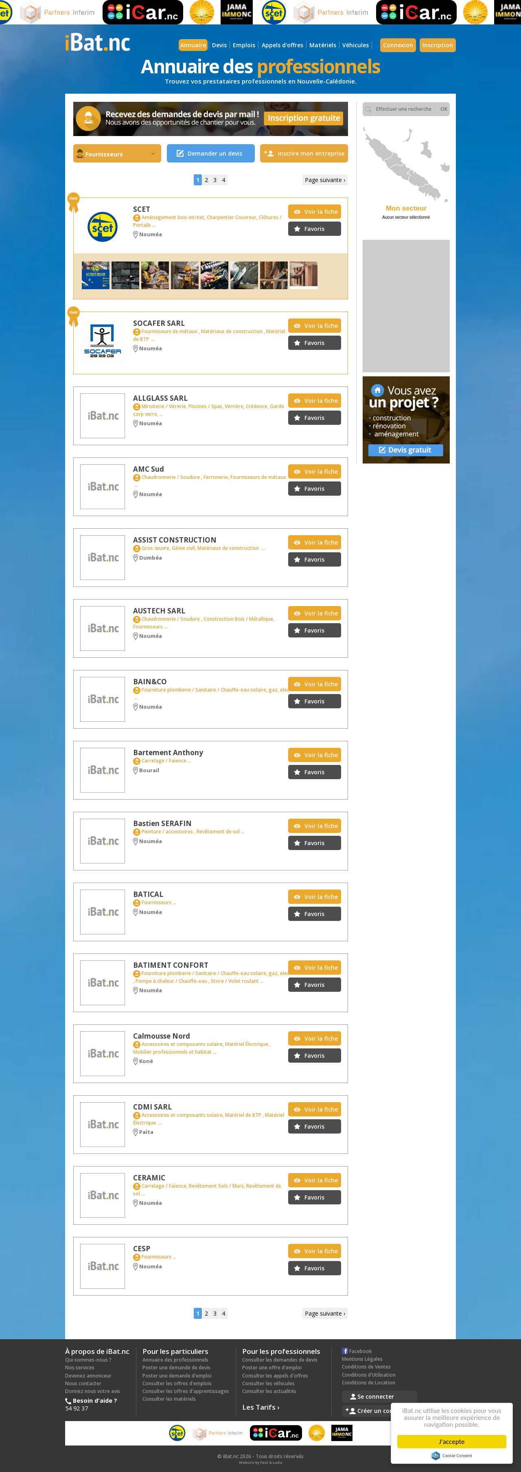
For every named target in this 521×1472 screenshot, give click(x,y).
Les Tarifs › (261, 1407)
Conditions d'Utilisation (369, 1374)
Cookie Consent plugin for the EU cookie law (453, 1455)
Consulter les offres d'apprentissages (185, 1391)
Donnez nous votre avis (92, 1391)
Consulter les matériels (169, 1398)
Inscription (437, 45)
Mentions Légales (362, 1359)
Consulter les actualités (269, 1391)
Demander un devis (215, 153)
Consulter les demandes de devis (279, 1359)
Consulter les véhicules (268, 1383)
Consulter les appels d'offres (275, 1375)
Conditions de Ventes (366, 1366)
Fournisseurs (120, 154)
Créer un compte (381, 1411)
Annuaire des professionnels (175, 1359)
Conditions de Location (368, 1382)
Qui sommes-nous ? (88, 1359)
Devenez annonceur (88, 1375)
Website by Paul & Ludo (260, 1462)
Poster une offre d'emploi (272, 1367)
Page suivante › (325, 180)
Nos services (79, 1367)
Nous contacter (83, 1383)
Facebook (357, 1351)
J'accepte (453, 1441)
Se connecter (375, 1396)
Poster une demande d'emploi (177, 1375)
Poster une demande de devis (176, 1367)
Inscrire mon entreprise (311, 153)
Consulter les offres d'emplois (177, 1383)
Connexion (398, 45)
